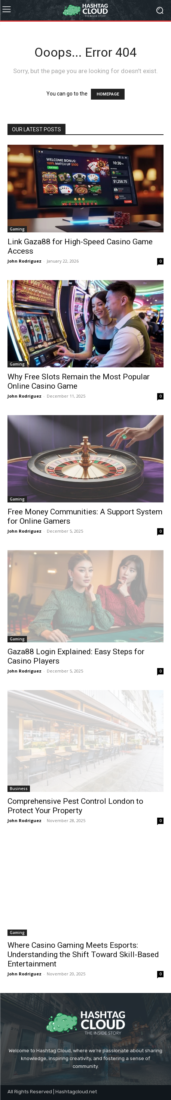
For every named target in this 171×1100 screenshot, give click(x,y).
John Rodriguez (24, 261)
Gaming (17, 229)
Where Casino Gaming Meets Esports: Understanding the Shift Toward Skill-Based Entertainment (83, 954)
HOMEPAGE (108, 94)
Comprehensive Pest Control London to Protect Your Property (75, 806)
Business (19, 788)
